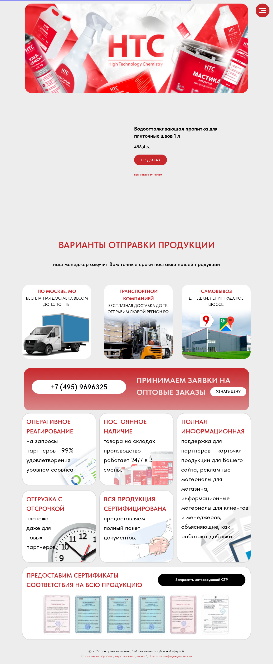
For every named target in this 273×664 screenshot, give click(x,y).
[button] (228, 391)
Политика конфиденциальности (170, 656)
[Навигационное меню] (262, 10)
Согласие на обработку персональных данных (113, 656)
